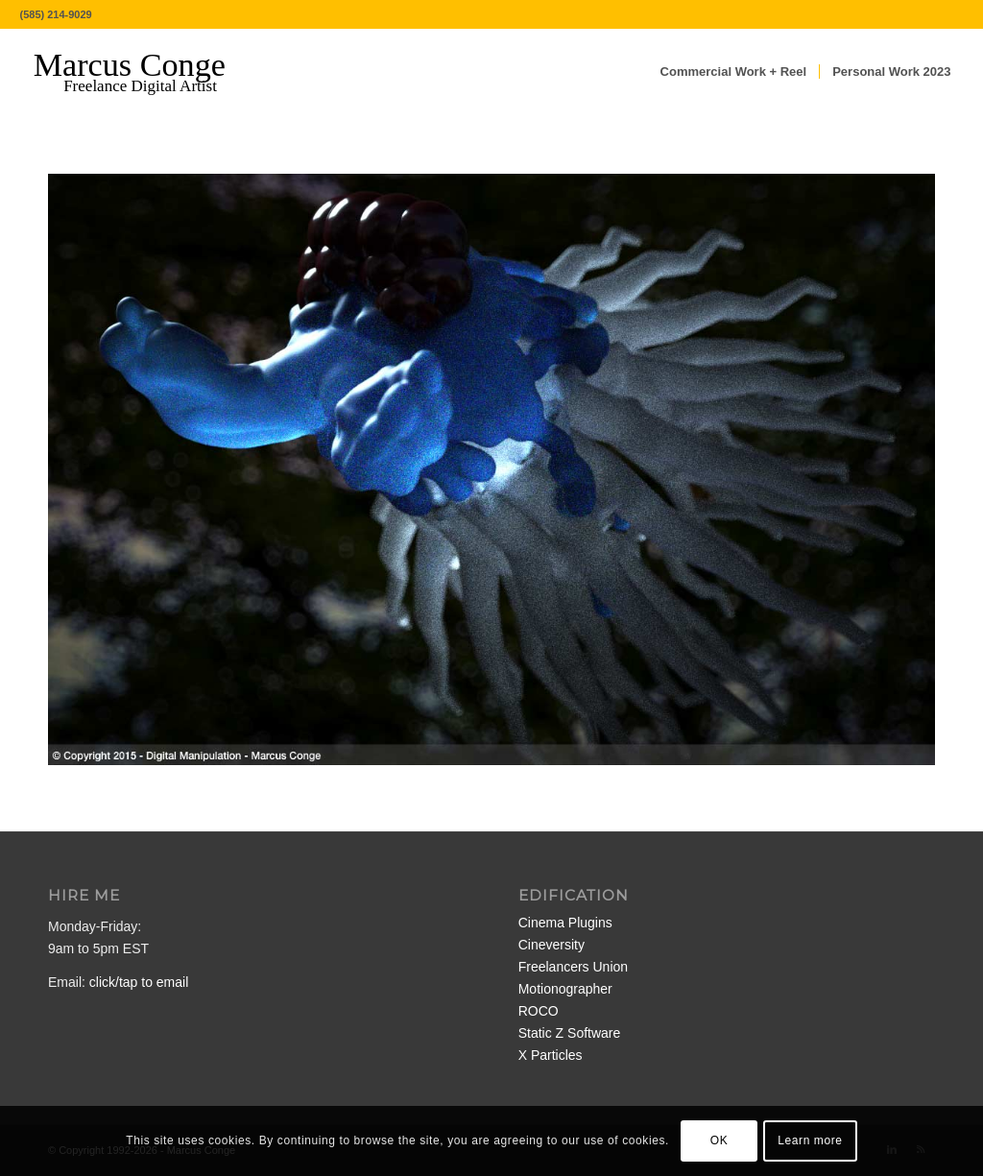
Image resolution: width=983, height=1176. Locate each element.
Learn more (810, 1140)
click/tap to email (138, 982)
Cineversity (551, 944)
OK (719, 1140)
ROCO (538, 1011)
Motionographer (565, 988)
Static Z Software (569, 1033)
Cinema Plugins (565, 922)
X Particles (550, 1055)
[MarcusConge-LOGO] (144, 72)
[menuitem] (734, 72)
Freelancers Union (573, 966)
